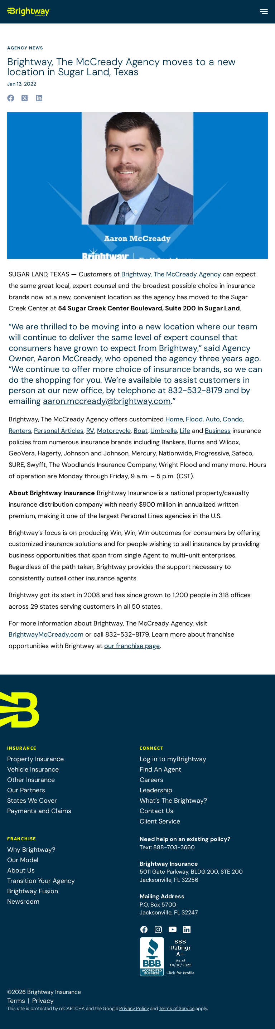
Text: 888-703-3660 (167, 847)
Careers (151, 780)
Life (185, 430)
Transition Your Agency (41, 880)
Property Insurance (35, 759)
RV (90, 430)
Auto (213, 419)
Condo (233, 419)
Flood (194, 419)
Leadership (156, 790)
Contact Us (156, 811)
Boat (141, 430)
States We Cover (32, 800)
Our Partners (26, 790)
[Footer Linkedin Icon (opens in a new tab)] (187, 929)
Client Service (160, 821)
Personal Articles (58, 430)
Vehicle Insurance (33, 769)
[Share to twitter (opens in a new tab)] (25, 98)
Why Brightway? (31, 849)
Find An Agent (160, 769)
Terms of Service (176, 1008)
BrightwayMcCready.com (46, 634)
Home (174, 419)
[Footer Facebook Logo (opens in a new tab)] (144, 929)
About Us (21, 870)
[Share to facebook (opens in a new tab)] (10, 98)
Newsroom (23, 901)
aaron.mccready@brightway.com (107, 401)
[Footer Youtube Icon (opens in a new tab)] (172, 929)
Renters (20, 430)
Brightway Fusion (32, 891)
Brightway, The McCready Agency (171, 274)
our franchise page (132, 646)
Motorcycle (114, 430)
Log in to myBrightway (173, 759)
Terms (16, 1000)
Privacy (43, 1000)
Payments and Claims (39, 811)
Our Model (22, 860)
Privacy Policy (134, 1008)
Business (218, 430)
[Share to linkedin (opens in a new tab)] (39, 98)
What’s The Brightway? (173, 800)
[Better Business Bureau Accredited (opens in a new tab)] (168, 956)
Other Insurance (31, 780)
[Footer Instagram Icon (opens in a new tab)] (158, 929)
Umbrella (163, 430)
